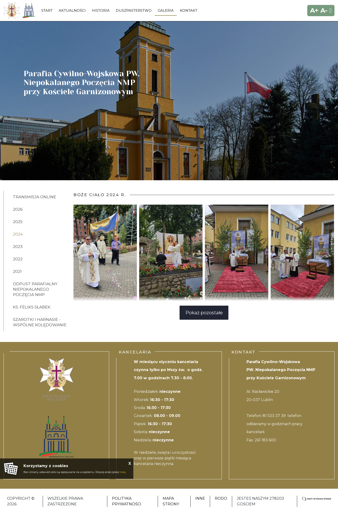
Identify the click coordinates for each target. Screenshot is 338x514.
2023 (18, 246)
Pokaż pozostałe (204, 312)
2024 (18, 234)
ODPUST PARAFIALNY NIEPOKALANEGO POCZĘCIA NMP (35, 289)
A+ (314, 10)
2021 (17, 271)
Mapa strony (171, 501)
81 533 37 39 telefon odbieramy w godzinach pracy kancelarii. (274, 423)
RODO (221, 498)
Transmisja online (34, 197)
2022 (18, 259)
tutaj (123, 472)
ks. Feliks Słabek (31, 307)
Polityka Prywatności (126, 501)
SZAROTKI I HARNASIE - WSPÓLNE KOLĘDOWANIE (39, 322)
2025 (18, 221)
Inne (200, 498)
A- (323, 10)
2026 (18, 209)
